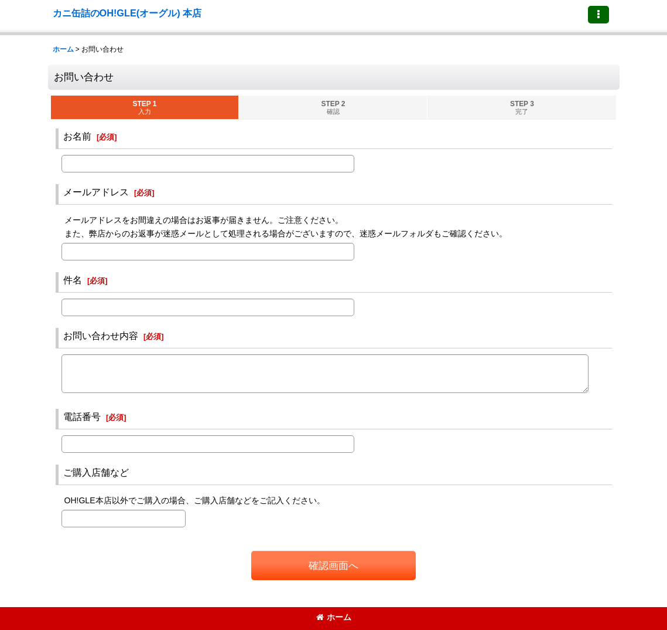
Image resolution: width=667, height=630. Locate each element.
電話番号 (82, 416)
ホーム (333, 617)
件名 (72, 280)
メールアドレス (96, 192)
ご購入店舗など (96, 472)
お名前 (77, 136)
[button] (598, 14)
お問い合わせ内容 (100, 335)
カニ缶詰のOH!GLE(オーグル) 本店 (127, 13)
